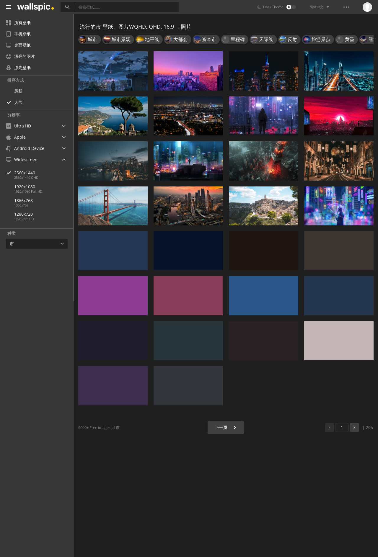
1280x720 (23, 214)
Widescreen (22, 159)
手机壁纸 (18, 34)
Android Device (25, 148)
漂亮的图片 (20, 56)
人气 (18, 102)
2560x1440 (44, 173)
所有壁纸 (18, 22)
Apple (16, 137)
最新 (18, 91)
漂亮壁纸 (18, 67)
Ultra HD (18, 126)
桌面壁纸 (18, 45)
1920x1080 (24, 186)
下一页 (226, 427)
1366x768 (23, 200)
